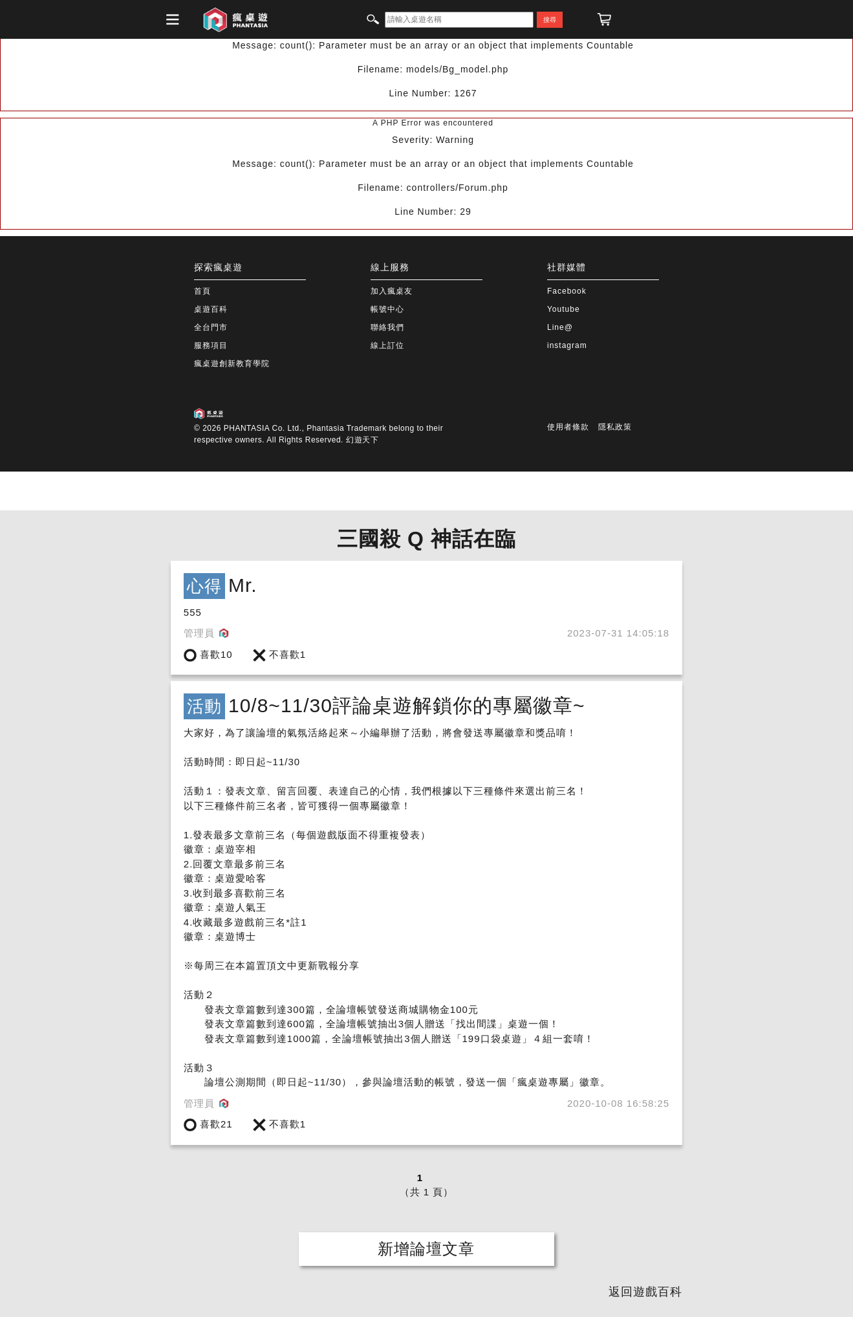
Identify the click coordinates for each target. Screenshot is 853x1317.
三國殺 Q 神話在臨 (426, 538)
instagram (567, 345)
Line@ (560, 327)
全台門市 (211, 327)
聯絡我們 (387, 327)
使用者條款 (568, 426)
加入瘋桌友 (392, 291)
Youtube (563, 309)
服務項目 (211, 345)
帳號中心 (387, 309)
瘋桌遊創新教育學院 (232, 363)
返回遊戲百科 (645, 1291)
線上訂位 (387, 345)
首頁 (202, 291)
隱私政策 (615, 426)
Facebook (567, 291)
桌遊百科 (211, 309)
